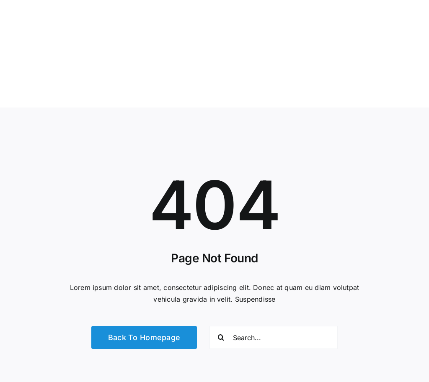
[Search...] (273, 337)
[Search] (221, 337)
